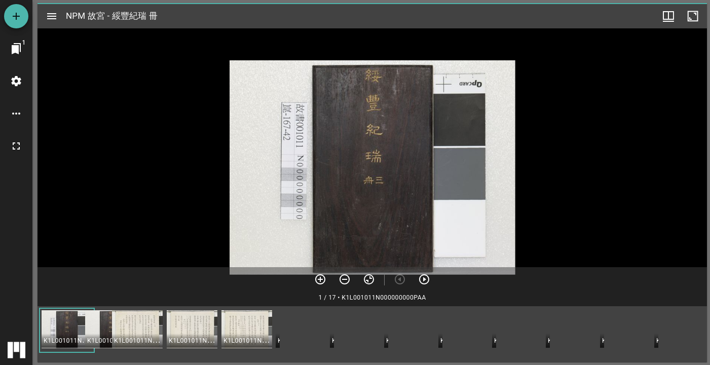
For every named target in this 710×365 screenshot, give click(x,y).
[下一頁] (424, 279)
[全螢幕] (16, 146)
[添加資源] (16, 16)
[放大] (320, 279)
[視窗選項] (668, 16)
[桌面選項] (16, 113)
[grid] (372, 334)
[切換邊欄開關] (52, 16)
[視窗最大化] (693, 16)
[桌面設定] (16, 81)
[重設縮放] (369, 279)
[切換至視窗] (16, 48)
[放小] (344, 279)
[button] (67, 330)
